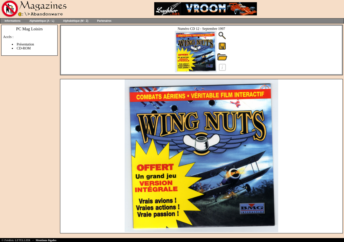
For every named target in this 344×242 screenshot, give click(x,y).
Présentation (25, 44)
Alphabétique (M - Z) (75, 20)
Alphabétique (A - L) (41, 20)
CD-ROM (24, 48)
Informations (13, 20)
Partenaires (104, 20)
